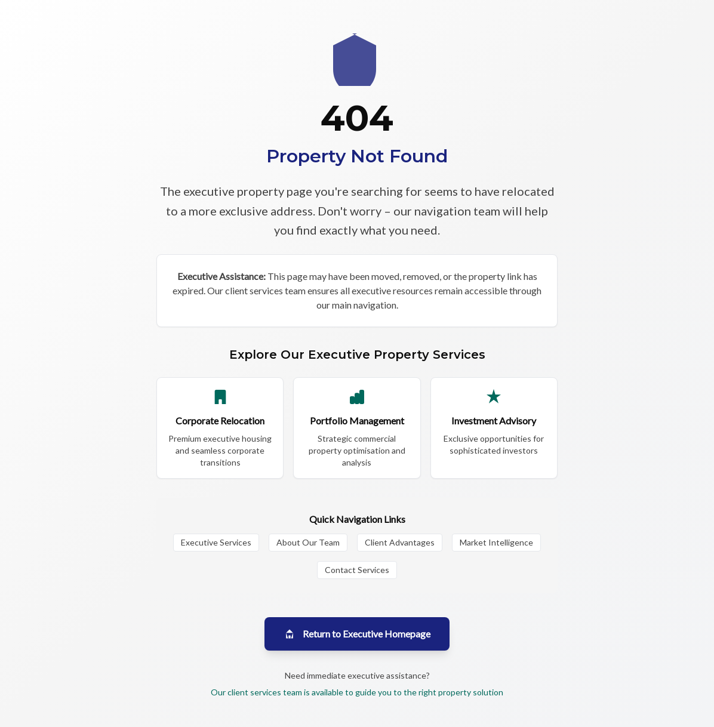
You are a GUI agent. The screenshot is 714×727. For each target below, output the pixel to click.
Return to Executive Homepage (357, 634)
